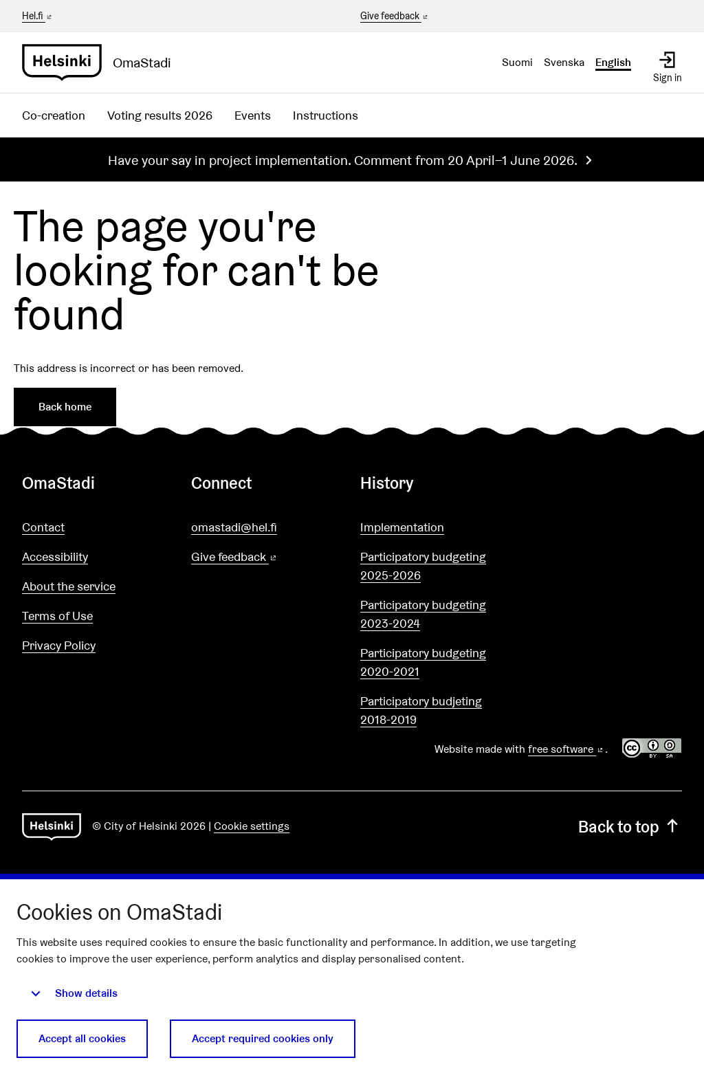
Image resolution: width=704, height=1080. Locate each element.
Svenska (564, 62)
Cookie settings (251, 826)
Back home (64, 406)
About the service (69, 586)
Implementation (402, 527)
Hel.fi (38, 16)
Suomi (517, 62)
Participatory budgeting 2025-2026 (423, 566)
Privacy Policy (59, 645)
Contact (43, 527)
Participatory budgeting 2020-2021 (423, 662)
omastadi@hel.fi (234, 527)
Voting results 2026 (159, 115)
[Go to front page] (102, 62)
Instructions (325, 115)
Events (252, 115)
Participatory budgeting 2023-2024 (423, 614)
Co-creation (53, 115)
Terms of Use (57, 616)
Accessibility (55, 556)
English (613, 62)
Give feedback (395, 16)
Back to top (630, 826)
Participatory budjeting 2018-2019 (421, 710)
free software (566, 749)
